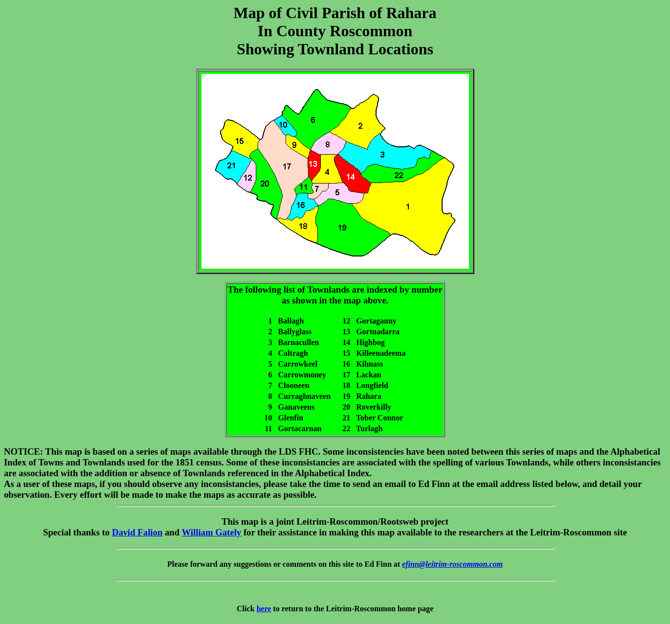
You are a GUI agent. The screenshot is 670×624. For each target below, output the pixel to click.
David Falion (137, 532)
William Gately (211, 532)
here (263, 608)
